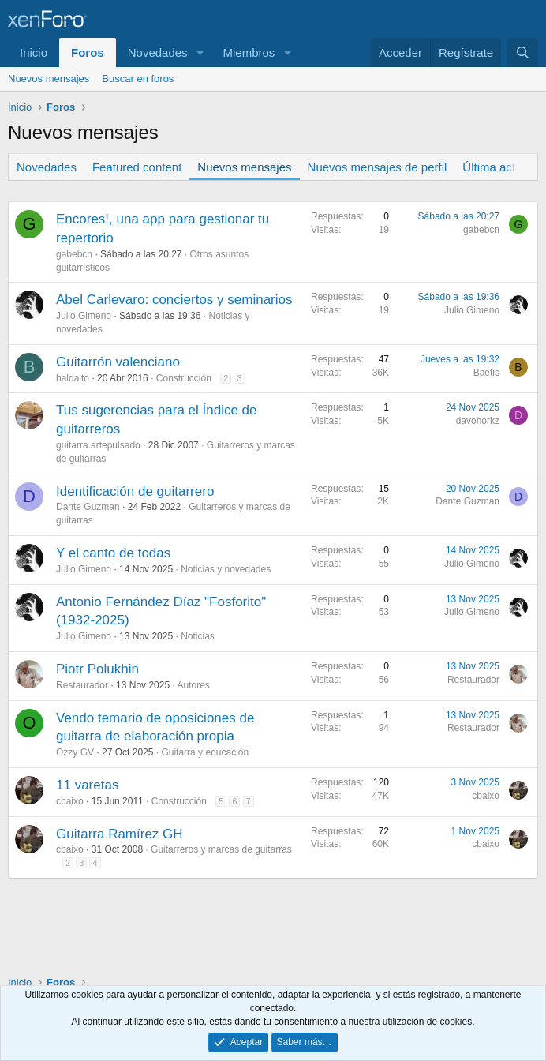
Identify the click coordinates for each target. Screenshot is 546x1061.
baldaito (72, 378)
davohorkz (477, 420)
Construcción (183, 378)
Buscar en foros (138, 78)
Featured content (136, 167)
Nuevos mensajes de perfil (377, 167)
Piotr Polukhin (97, 669)
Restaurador (82, 685)
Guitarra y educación (205, 752)
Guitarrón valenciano (118, 361)
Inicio (33, 52)
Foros (87, 52)
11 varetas (87, 785)
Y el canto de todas (113, 552)
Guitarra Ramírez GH (119, 834)
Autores (193, 685)
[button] (200, 52)
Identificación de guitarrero (135, 491)
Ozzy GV (75, 752)
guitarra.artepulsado (98, 445)
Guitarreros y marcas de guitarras (221, 849)
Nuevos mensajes (48, 78)
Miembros (249, 52)
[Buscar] (522, 52)
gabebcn (74, 254)
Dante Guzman (88, 506)
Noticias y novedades (226, 569)
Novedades (158, 52)
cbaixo (70, 801)
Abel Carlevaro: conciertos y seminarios (174, 299)
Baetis (486, 372)
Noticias (198, 636)
